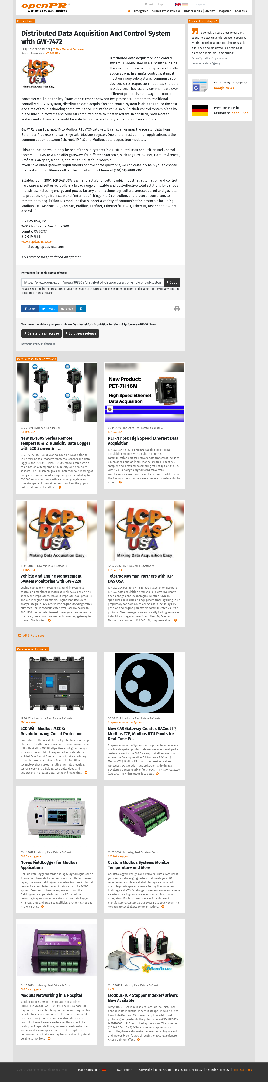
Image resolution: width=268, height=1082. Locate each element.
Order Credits (193, 11)
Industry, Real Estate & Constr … (143, 427)
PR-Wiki (149, 4)
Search (237, 4)
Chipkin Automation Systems (126, 722)
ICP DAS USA (52, 53)
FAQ (119, 1069)
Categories (141, 11)
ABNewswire (28, 722)
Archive (210, 11)
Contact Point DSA (192, 1069)
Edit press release (80, 333)
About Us (241, 11)
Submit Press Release (166, 11)
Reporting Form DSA (218, 1069)
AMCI (111, 989)
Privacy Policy (144, 1069)
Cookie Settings (242, 1069)
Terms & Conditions (167, 1069)
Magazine (225, 11)
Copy (171, 282)
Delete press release (41, 333)
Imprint (162, 4)
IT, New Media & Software (68, 49)
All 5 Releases (30, 635)
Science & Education (48, 427)
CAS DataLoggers (31, 856)
